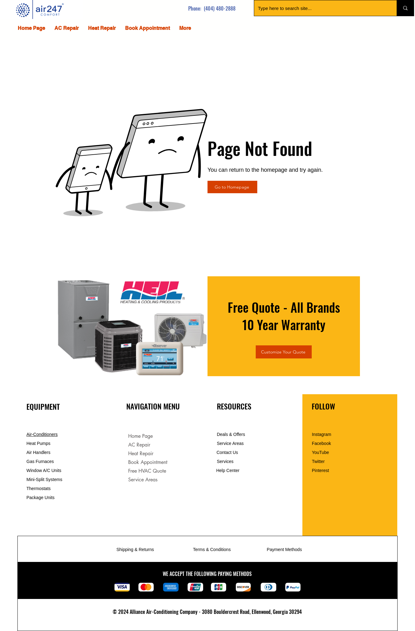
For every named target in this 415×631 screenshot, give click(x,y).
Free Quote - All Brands (284, 307)
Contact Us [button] (227, 452)
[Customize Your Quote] (284, 351)
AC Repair (139, 445)
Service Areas (142, 479)
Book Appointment (147, 462)
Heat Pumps (38, 443)
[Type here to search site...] (321, 8)
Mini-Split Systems (44, 479)
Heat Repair (140, 453)
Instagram (321, 434)
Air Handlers (38, 452)
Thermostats (38, 488)
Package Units (40, 497)
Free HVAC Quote (147, 471)
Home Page (140, 436)
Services (225, 461)
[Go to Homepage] (232, 187)
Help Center (228, 470)
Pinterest (320, 470)
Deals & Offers (231, 434)
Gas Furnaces (40, 461)
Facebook (321, 443)
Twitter (318, 461)
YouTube (320, 452)
